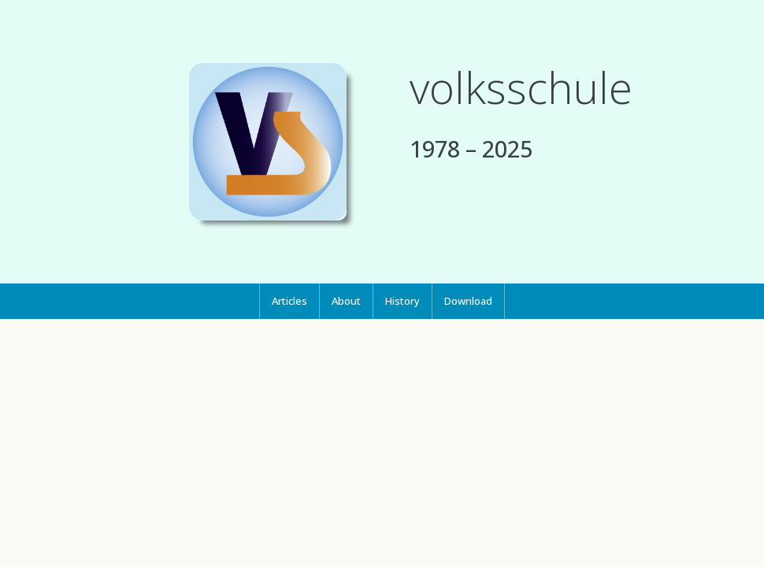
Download (468, 301)
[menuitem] (289, 301)
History (402, 301)
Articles (289, 301)
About (346, 301)
